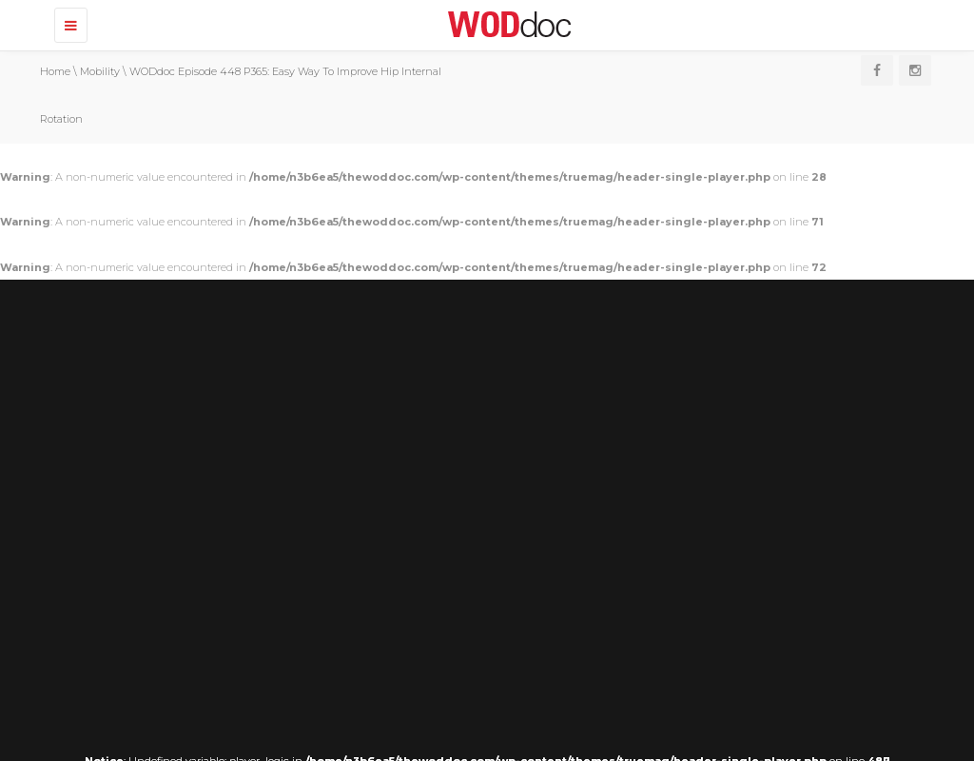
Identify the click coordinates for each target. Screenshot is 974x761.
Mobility (100, 71)
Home (55, 71)
